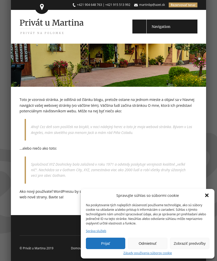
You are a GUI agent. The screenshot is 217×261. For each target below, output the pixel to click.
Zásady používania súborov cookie (147, 253)
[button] (206, 195)
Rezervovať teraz (183, 5)
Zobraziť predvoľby (190, 243)
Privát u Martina (52, 26)
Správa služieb (96, 231)
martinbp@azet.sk (152, 5)
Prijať (105, 243)
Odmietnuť (148, 243)
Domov (76, 248)
